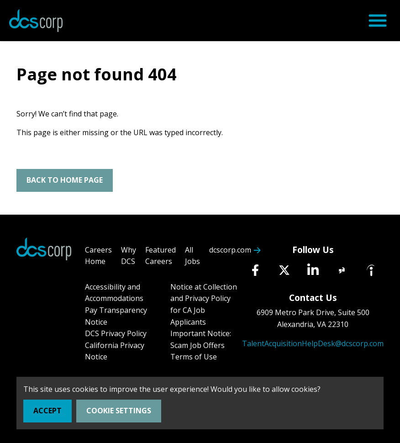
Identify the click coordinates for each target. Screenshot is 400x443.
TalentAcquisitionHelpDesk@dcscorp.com (313, 343)
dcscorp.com (230, 250)
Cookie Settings (118, 411)
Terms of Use (193, 357)
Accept (47, 411)
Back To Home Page (64, 180)
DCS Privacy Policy (116, 333)
